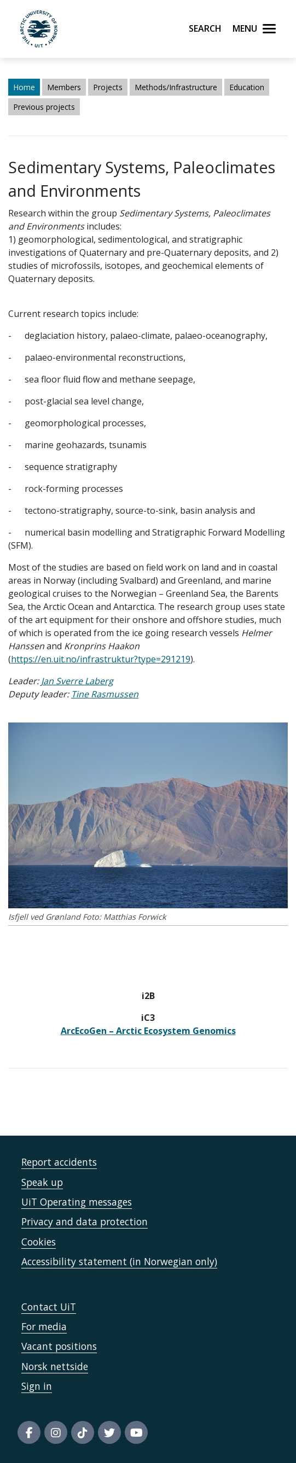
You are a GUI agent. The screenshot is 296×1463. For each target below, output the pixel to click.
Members (64, 87)
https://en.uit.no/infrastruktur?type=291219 (100, 659)
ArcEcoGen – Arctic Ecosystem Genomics (148, 1031)
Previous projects (44, 107)
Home (24, 87)
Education (246, 87)
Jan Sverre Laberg (77, 681)
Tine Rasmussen (104, 694)
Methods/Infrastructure (176, 87)
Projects (108, 87)
